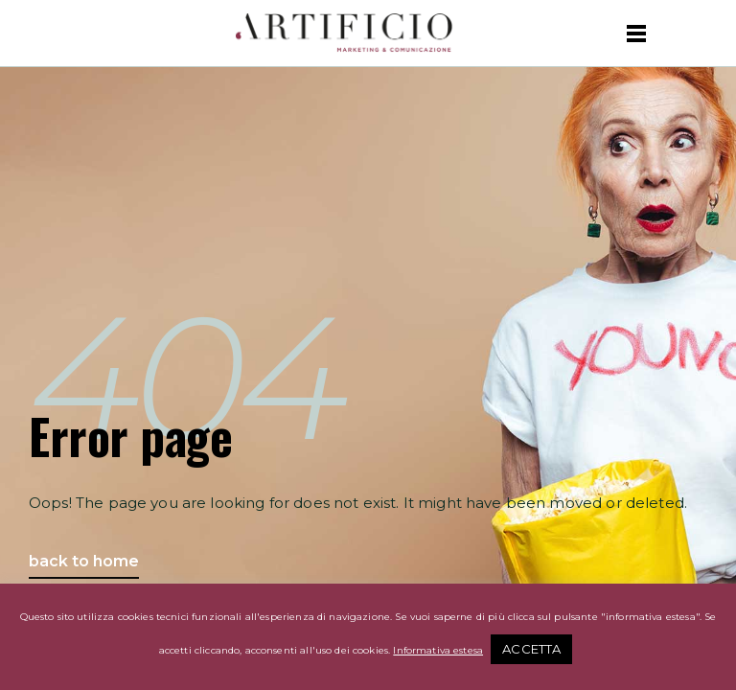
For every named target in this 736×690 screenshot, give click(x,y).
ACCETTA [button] (531, 648)
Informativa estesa (438, 650)
